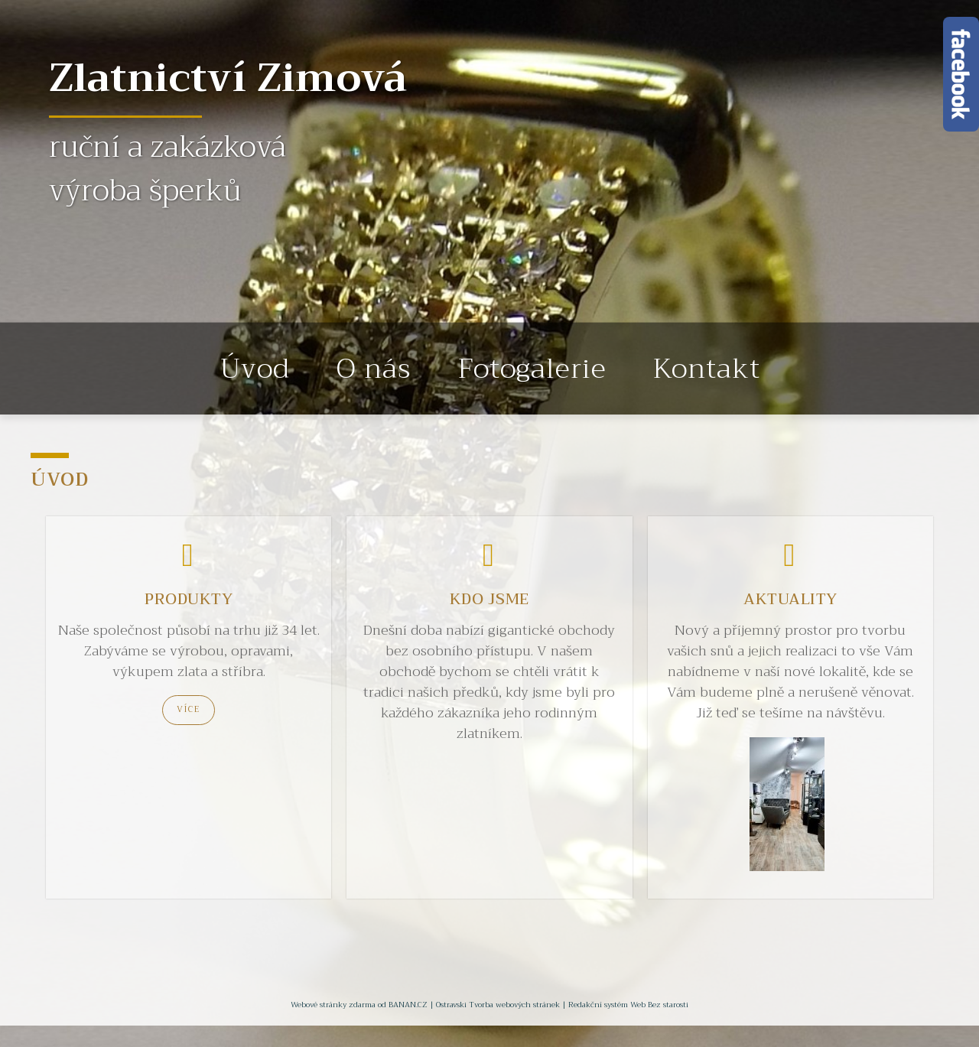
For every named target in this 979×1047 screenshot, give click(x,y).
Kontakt (706, 368)
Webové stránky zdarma (333, 1004)
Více (188, 709)
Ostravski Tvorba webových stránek (498, 1004)
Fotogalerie (532, 368)
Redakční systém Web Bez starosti (628, 1004)
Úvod (255, 368)
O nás (374, 368)
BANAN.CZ (408, 1004)
